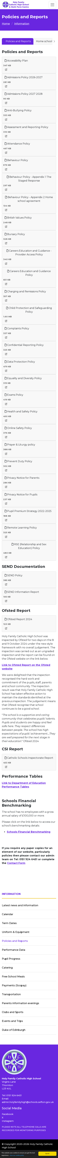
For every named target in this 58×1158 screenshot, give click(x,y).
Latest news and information (20, 905)
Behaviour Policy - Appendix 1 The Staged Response (29, 178)
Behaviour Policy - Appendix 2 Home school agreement (29, 199)
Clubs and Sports (12, 1012)
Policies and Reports (15, 940)
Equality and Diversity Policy (23, 378)
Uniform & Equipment (15, 932)
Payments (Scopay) (14, 985)
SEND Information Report (22, 591)
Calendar (7, 914)
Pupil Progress (11, 958)
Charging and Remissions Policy (25, 291)
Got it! (47, 1154)
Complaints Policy (17, 328)
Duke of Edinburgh (13, 1029)
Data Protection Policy (20, 361)
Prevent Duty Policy (18, 461)
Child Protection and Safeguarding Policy (29, 310)
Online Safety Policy (18, 428)
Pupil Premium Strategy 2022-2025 (28, 511)
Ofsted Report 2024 (18, 619)
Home (6, 23)
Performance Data (13, 949)
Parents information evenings (20, 1003)
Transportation (11, 994)
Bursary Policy (15, 234)
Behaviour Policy (16, 160)
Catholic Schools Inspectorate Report (29, 757)
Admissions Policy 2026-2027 (24, 77)
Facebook (7, 1114)
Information (21, 23)
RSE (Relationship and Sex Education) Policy (29, 546)
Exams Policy (14, 394)
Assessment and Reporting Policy (26, 127)
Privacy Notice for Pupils (21, 494)
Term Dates (9, 923)
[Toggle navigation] (52, 4)
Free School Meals (13, 976)
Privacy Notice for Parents (22, 477)
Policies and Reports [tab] (18, 41)
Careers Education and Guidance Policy (29, 273)
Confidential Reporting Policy (24, 345)
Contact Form (16, 863)
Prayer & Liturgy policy (20, 444)
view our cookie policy (17, 1155)
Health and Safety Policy (21, 411)
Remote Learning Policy (21, 527)
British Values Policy (18, 217)
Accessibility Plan (16, 60)
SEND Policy (13, 575)
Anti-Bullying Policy (18, 110)
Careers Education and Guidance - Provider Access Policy (29, 252)
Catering (7, 967)
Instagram (8, 1121)
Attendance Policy (17, 143)
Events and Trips (12, 1021)
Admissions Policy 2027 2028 (24, 93)
